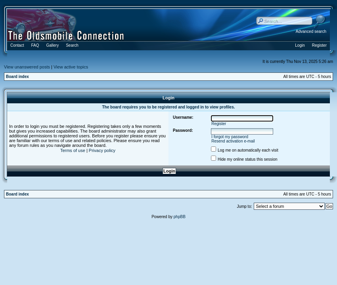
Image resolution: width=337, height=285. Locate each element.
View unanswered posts (27, 67)
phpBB (180, 217)
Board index (17, 76)
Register (218, 124)
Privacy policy (102, 150)
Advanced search (311, 31)
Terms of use (72, 150)
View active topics (71, 67)
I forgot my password (229, 137)
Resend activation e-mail (233, 141)
